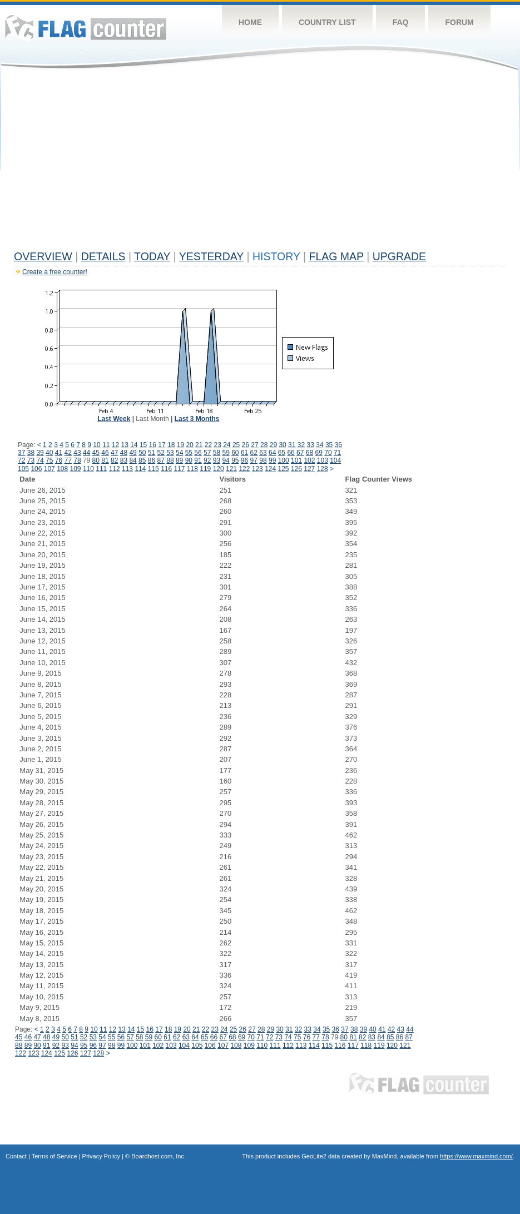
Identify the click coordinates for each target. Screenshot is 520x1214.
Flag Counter (85, 27)
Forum (459, 22)
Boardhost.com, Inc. (158, 1156)
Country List (327, 22)
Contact (16, 1156)
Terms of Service (54, 1156)
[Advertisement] (260, 162)
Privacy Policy (101, 1156)
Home (250, 22)
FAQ (401, 22)
